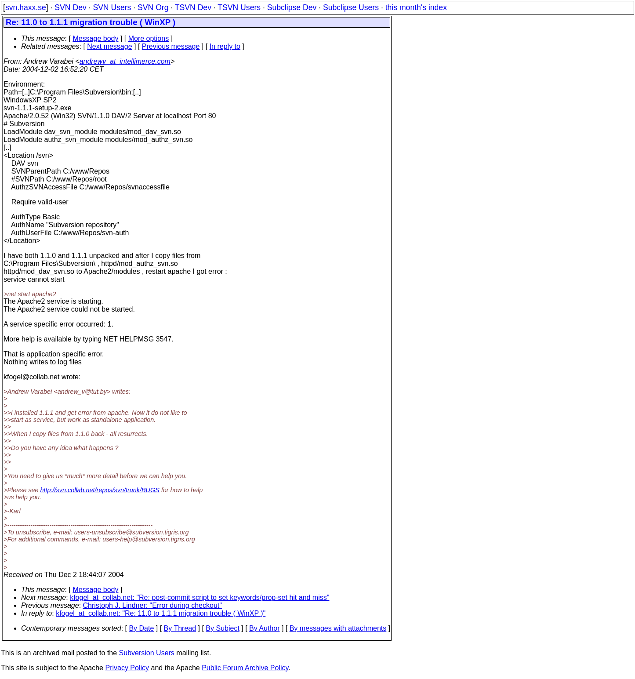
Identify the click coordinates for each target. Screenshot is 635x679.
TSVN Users (239, 7)
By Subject (222, 628)
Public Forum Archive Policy (245, 668)
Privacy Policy (127, 668)
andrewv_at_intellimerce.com (125, 61)
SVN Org (153, 7)
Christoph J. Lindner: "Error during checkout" (152, 605)
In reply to (225, 46)
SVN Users (112, 7)
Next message (109, 46)
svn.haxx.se (25, 7)
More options (148, 38)
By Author (264, 628)
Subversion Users (146, 653)
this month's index (416, 7)
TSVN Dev (193, 7)
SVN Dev (70, 7)
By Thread (180, 628)
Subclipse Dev (291, 7)
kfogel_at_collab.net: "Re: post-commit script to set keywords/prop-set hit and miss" (199, 597)
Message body (95, 38)
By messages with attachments (338, 628)
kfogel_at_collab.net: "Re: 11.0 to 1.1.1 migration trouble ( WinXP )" (160, 613)
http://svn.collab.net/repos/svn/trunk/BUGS (100, 490)
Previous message (171, 46)
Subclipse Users (351, 7)
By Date (141, 628)
